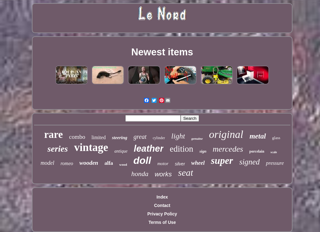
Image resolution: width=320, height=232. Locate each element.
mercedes (228, 149)
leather (148, 149)
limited (99, 137)
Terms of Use (162, 222)
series (58, 149)
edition (181, 149)
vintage (91, 147)
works (163, 174)
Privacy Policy (162, 213)
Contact (162, 205)
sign (202, 151)
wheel (198, 163)
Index (162, 196)
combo (77, 137)
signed (249, 162)
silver (180, 163)
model (47, 163)
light (178, 136)
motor (163, 163)
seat (185, 172)
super (222, 160)
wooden (88, 162)
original (226, 134)
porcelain (256, 151)
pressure (275, 163)
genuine (197, 138)
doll (142, 160)
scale (274, 152)
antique (121, 151)
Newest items (162, 52)
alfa (108, 163)
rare (53, 134)
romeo (67, 163)
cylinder (159, 138)
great (139, 136)
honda (139, 174)
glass (276, 137)
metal (257, 136)
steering (119, 137)
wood (123, 164)
